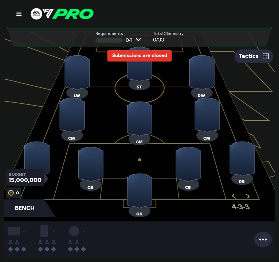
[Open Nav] (19, 14)
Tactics (254, 56)
